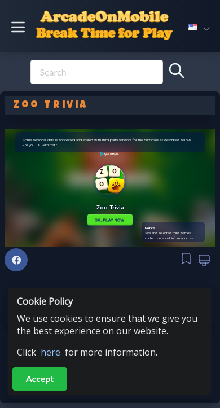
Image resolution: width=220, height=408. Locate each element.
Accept (40, 378)
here (50, 352)
